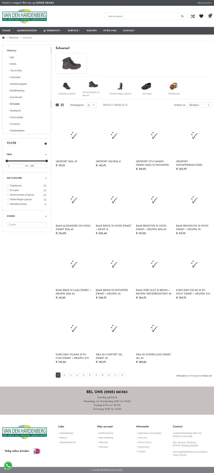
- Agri (10, 57)
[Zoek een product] (141, 16)
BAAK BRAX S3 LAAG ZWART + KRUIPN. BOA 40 (73, 292)
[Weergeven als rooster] (57, 105)
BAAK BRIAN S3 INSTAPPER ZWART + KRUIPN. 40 (112, 292)
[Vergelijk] (193, 16)
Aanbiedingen (66, 433)
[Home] (3, 37)
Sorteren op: (180, 105)
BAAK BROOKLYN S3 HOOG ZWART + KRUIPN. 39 (192, 228)
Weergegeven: (77, 105)
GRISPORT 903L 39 (66, 161)
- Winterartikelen (16, 130)
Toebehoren (16, 185)
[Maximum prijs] (38, 166)
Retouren (103, 442)
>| (122, 375)
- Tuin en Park (14, 70)
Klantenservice (106, 433)
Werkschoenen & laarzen (22, 195)
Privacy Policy (144, 442)
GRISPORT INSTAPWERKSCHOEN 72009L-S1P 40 (189, 163)
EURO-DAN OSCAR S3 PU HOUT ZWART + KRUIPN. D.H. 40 (193, 292)
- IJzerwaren (14, 77)
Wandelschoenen (18, 204)
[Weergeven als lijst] (62, 105)
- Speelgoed (14, 110)
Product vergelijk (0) (115, 105)
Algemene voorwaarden (149, 433)
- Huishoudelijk (15, 117)
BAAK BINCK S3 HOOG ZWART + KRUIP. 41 (113, 228)
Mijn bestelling (106, 438)
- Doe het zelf (14, 97)
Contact (141, 451)
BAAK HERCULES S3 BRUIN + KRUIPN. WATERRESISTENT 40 (153, 292)
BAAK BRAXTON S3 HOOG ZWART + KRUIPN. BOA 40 (151, 228)
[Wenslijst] (201, 16)
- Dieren (11, 64)
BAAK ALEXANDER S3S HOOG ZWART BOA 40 (73, 228)
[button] (204, 3)
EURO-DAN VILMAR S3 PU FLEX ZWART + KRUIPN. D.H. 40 (72, 356)
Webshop (13, 37)
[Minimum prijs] (15, 166)
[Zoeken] (27, 224)
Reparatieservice (68, 442)
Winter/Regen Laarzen (21, 199)
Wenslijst (103, 447)
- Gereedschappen (17, 84)
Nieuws (63, 438)
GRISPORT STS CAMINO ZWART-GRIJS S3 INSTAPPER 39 (152, 163)
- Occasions (13, 124)
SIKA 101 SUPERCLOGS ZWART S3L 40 (153, 356)
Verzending (143, 447)
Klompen (14, 190)
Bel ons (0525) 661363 (107, 392)
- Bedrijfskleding (15, 90)
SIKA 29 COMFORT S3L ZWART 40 (109, 356)
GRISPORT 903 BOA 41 (108, 161)
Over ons (142, 438)
